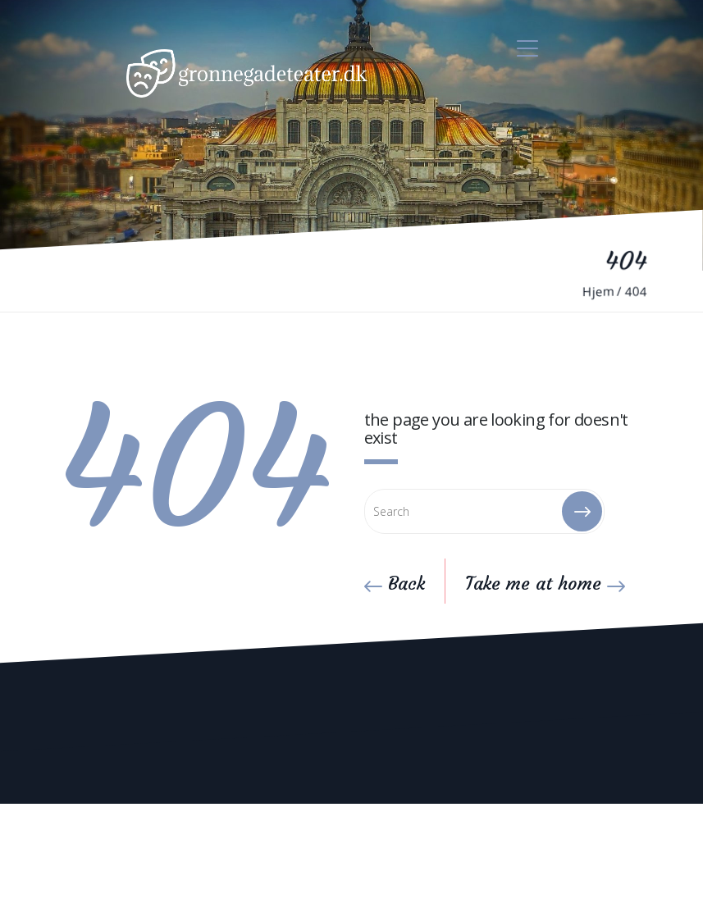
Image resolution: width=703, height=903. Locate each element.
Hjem (598, 291)
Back (394, 583)
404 (636, 291)
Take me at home (545, 583)
